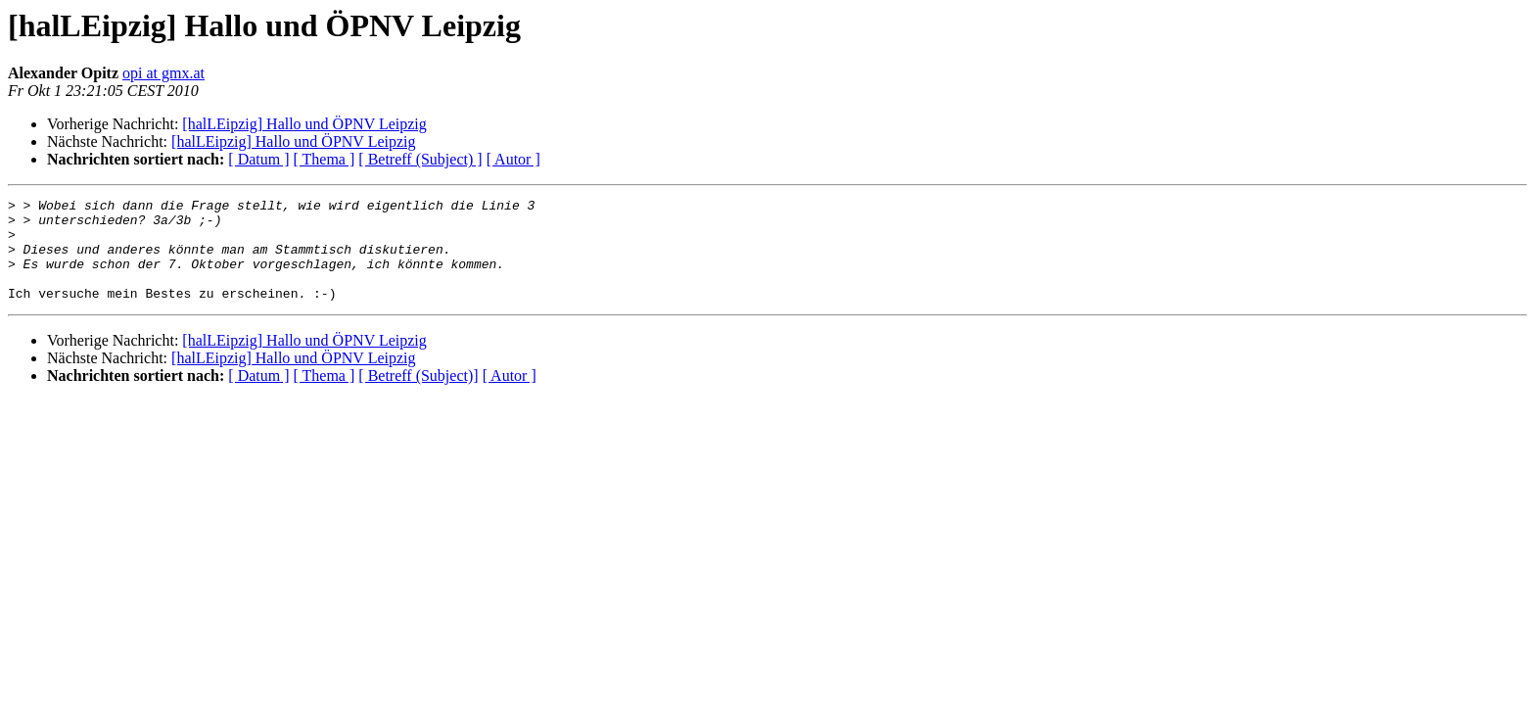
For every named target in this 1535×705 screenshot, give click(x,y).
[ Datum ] (258, 159)
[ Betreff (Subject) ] (420, 159)
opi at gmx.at (163, 73)
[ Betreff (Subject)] (418, 396)
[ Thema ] (324, 159)
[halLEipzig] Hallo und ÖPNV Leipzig (304, 124)
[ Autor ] (513, 159)
